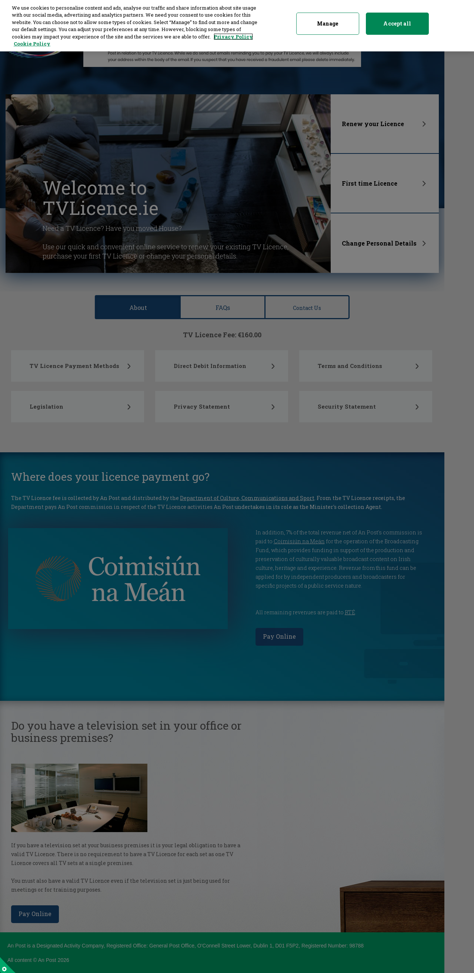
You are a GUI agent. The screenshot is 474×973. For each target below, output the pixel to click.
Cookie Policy (32, 40)
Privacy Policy (233, 33)
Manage (327, 20)
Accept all (397, 20)
